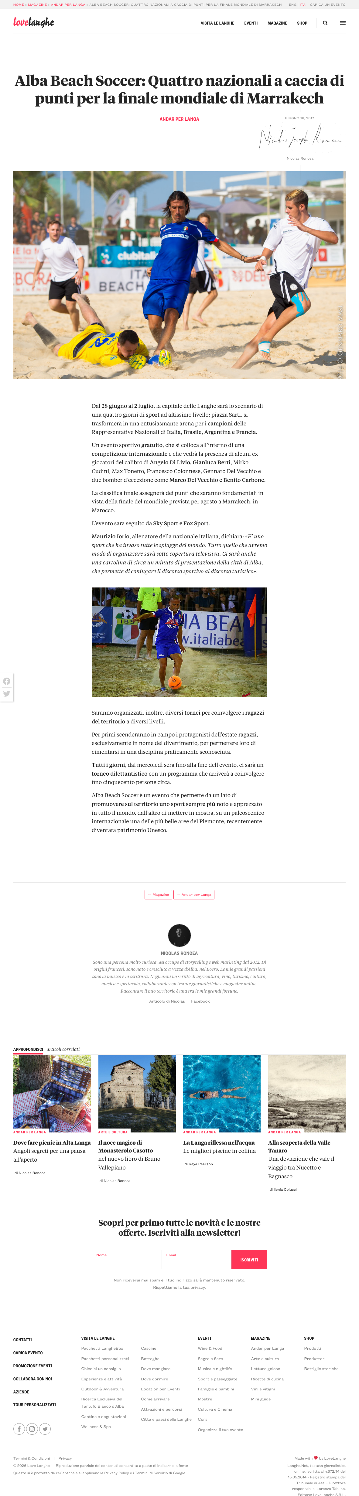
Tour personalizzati (34, 1404)
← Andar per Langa (194, 894)
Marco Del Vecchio (193, 479)
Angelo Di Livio (170, 462)
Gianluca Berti (212, 462)
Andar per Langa (68, 4)
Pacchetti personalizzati (105, 1358)
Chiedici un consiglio (101, 1368)
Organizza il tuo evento (220, 1429)
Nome (101, 1255)
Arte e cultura (265, 1358)
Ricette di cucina (267, 1379)
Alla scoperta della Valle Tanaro (307, 1160)
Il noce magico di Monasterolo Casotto (137, 1155)
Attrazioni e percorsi (161, 1409)
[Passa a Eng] (293, 4)
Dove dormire (154, 1379)
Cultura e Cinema (215, 1409)
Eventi (251, 23)
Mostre (205, 1399)
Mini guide (261, 1399)
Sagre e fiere (210, 1358)
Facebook (200, 1001)
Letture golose (265, 1368)
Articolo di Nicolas (167, 1001)
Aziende (21, 1392)
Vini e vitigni (263, 1389)
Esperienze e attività (101, 1379)
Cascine (148, 1348)
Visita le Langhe (217, 23)
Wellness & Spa (96, 1426)
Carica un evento (328, 4)
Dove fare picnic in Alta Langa (52, 1151)
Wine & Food (210, 1348)
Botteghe (150, 1358)
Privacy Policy (116, 1473)
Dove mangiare (155, 1368)
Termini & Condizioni (31, 1458)
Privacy (65, 1458)
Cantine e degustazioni (103, 1416)
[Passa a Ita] (302, 4)
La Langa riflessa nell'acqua (222, 1147)
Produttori (315, 1358)
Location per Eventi (160, 1389)
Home (18, 4)
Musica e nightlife (215, 1368)
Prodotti (312, 1348)
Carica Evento (28, 1353)
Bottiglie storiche (321, 1368)
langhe (33, 22)
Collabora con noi (32, 1379)
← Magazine (158, 894)
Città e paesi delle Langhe (166, 1419)
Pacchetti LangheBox (102, 1348)
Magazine (37, 4)
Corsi (203, 1419)
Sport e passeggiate (218, 1379)
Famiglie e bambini (216, 1389)
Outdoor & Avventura (102, 1389)
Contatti (22, 1339)
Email (171, 1255)
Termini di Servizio (151, 1473)
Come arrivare (155, 1399)
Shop (302, 23)
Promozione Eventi (32, 1366)
